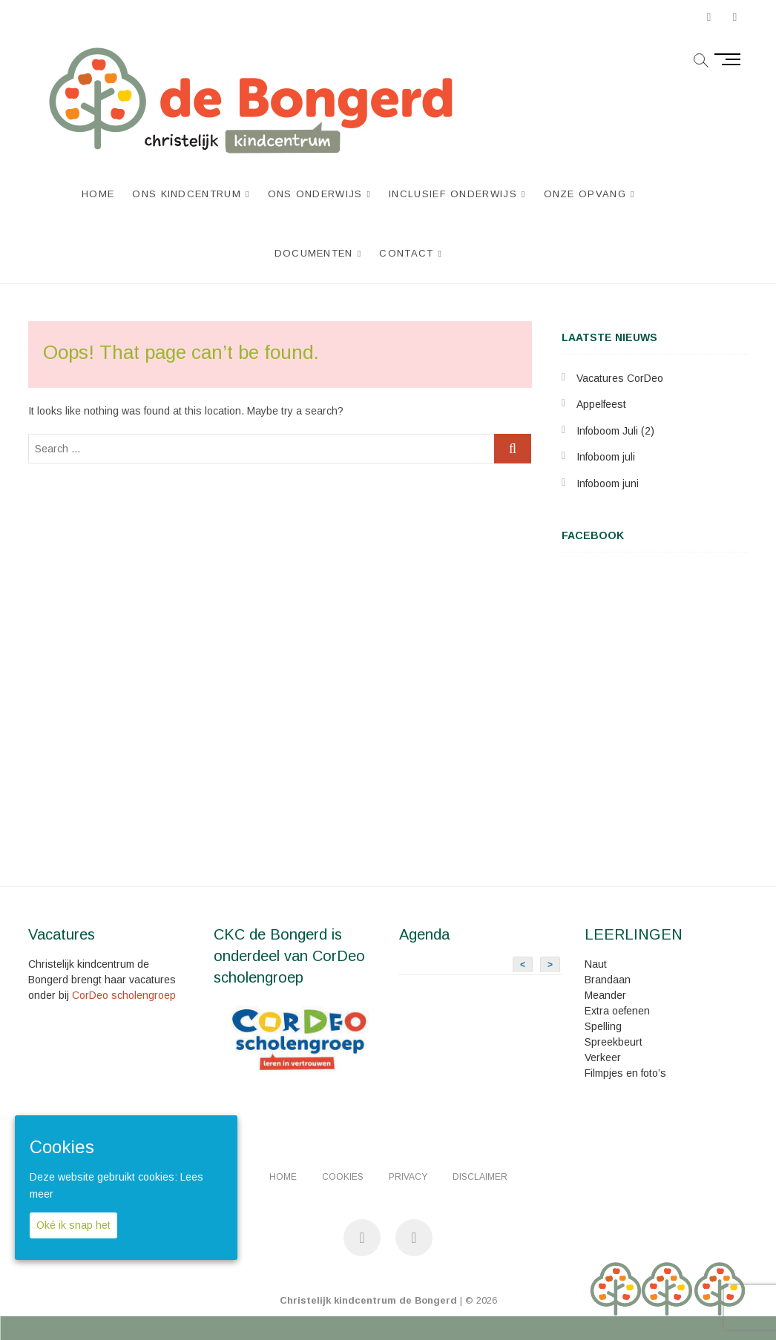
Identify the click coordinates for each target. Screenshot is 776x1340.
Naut (596, 964)
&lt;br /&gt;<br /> (655, 726)
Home (98, 193)
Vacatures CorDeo (619, 378)
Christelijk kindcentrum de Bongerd (368, 1300)
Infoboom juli (605, 457)
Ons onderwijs (315, 193)
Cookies (343, 1177)
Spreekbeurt (613, 1042)
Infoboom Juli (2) (615, 431)
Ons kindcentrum (187, 193)
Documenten (313, 253)
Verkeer (603, 1057)
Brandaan (608, 980)
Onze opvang (585, 193)
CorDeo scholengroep (124, 995)
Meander (605, 995)
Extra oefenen (617, 1011)
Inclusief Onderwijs (453, 193)
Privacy (408, 1177)
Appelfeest (601, 404)
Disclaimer (480, 1177)
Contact (406, 253)
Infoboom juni (607, 483)
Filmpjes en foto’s (625, 1073)
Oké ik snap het (73, 1225)
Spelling (603, 1026)
